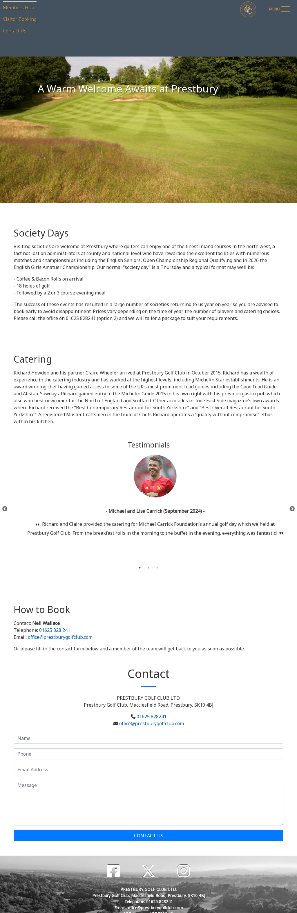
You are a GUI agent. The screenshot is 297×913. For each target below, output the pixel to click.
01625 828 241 (54, 630)
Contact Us (14, 31)
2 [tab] (148, 568)
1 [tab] (140, 568)
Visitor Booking (20, 19)
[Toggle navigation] (279, 8)
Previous (5, 509)
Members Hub (18, 7)
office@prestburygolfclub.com (60, 637)
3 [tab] (157, 568)
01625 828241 (151, 716)
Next (292, 509)
